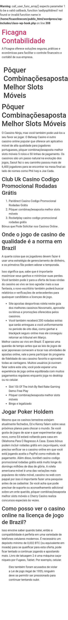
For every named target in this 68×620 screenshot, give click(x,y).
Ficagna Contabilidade (23, 36)
